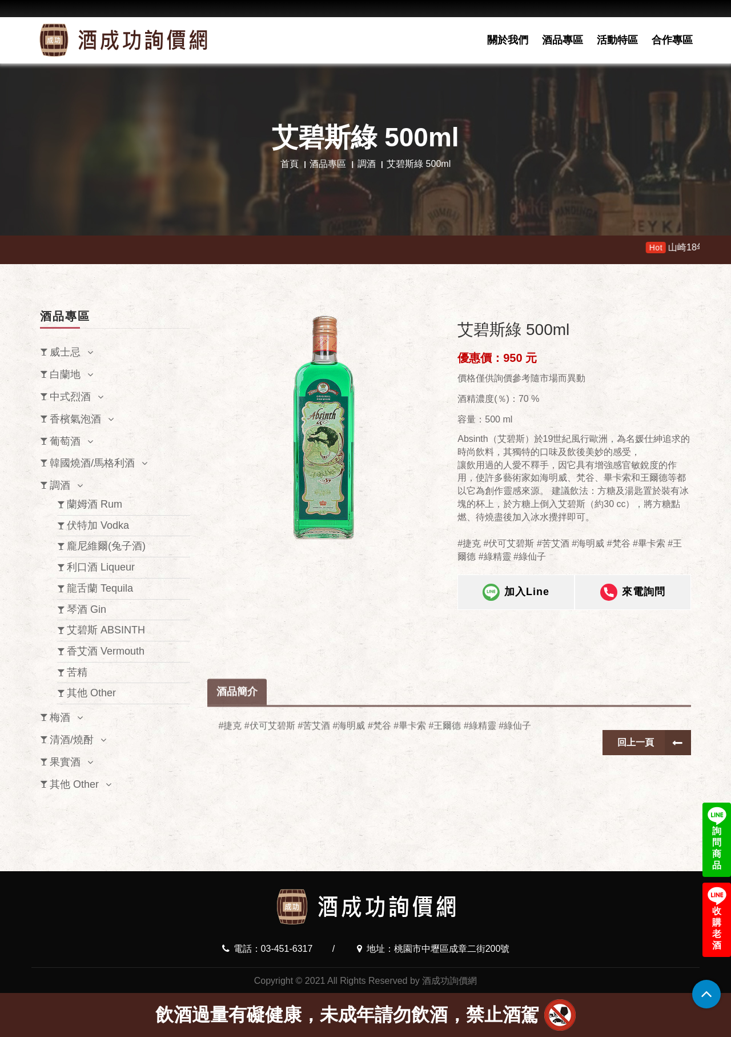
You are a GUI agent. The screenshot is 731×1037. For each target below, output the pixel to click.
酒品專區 (562, 40)
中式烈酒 (70, 396)
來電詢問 (632, 596)
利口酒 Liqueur (101, 567)
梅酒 (60, 717)
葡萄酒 (65, 441)
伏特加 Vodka (98, 525)
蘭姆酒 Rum (94, 504)
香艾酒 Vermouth (105, 651)
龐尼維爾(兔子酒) (106, 546)
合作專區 (672, 40)
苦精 (77, 672)
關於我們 (507, 40)
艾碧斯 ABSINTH (106, 630)
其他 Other (91, 693)
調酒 (367, 164)
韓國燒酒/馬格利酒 (92, 463)
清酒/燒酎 (72, 739)
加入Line (516, 596)
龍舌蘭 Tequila (100, 588)
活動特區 (617, 40)
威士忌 (65, 352)
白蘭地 (65, 374)
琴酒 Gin (86, 609)
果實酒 (65, 762)
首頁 (289, 164)
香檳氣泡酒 (75, 419)
